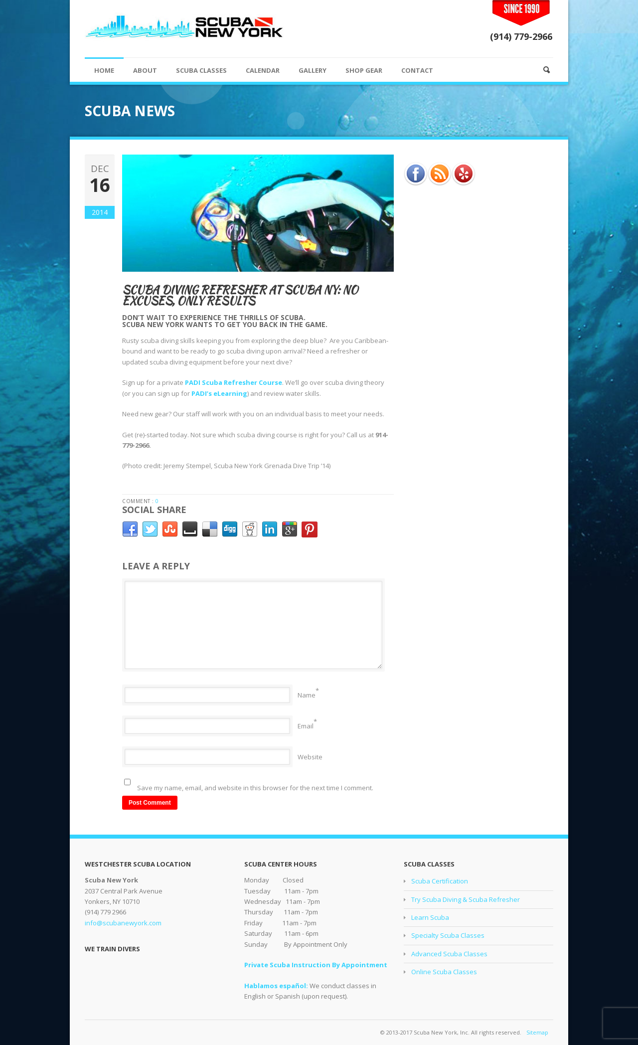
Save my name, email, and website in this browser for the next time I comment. (255, 787)
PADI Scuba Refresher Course (233, 382)
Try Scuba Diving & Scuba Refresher (465, 899)
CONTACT (417, 70)
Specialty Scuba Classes (447, 935)
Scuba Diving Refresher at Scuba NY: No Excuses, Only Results (240, 295)
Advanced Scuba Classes (449, 953)
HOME (104, 70)
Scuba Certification (439, 880)
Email (306, 725)
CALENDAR (263, 70)
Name (307, 695)
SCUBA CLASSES (201, 70)
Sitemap (537, 1032)
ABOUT (145, 70)
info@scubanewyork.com (123, 922)
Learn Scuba (430, 917)
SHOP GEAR (363, 70)
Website (310, 756)
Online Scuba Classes (444, 971)
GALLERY (312, 70)
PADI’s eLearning (219, 393)
